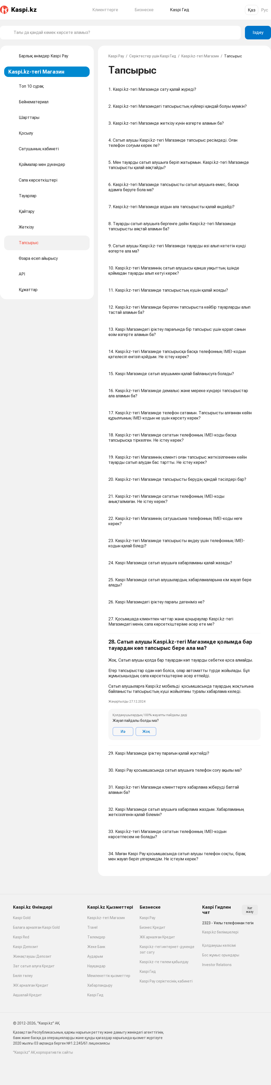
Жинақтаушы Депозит (32, 956)
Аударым (95, 956)
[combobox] (125, 32)
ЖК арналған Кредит (30, 985)
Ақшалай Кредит (27, 995)
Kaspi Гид (95, 995)
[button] (184, 689)
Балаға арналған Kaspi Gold (36, 927)
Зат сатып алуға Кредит (34, 966)
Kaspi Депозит (25, 947)
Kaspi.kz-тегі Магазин (200, 56)
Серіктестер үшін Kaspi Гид (152, 56)
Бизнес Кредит (152, 927)
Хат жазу (250, 910)
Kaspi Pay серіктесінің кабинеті (166, 981)
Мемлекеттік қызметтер (108, 976)
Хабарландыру (99, 985)
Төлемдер (96, 937)
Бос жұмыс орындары (220, 955)
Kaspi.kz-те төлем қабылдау (164, 962)
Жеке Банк (96, 947)
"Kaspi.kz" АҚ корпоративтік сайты (43, 1052)
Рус (264, 10)
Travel (92, 927)
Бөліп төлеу (23, 976)
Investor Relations (217, 965)
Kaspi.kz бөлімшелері (220, 932)
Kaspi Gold (21, 918)
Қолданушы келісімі (219, 945)
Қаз (251, 10)
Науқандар (96, 966)
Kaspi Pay (116, 56)
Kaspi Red (21, 937)
